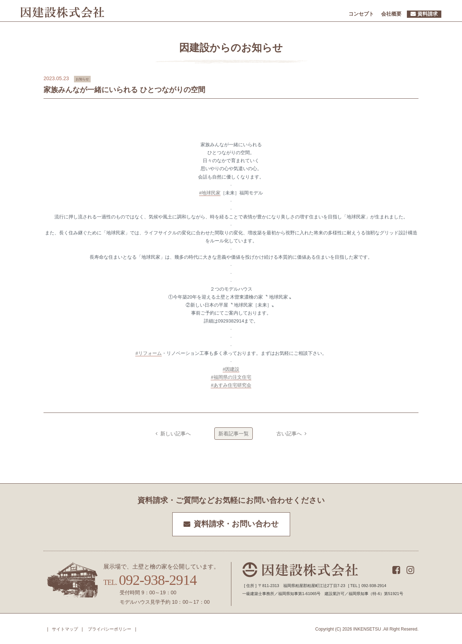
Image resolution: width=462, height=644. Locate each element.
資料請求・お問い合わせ (236, 524)
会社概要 (391, 14)
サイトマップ (65, 629)
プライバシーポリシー (109, 629)
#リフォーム (148, 353)
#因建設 (231, 369)
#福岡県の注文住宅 (231, 377)
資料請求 (427, 14)
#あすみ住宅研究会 (231, 385)
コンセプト (361, 14)
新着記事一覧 (233, 433)
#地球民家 (209, 193)
